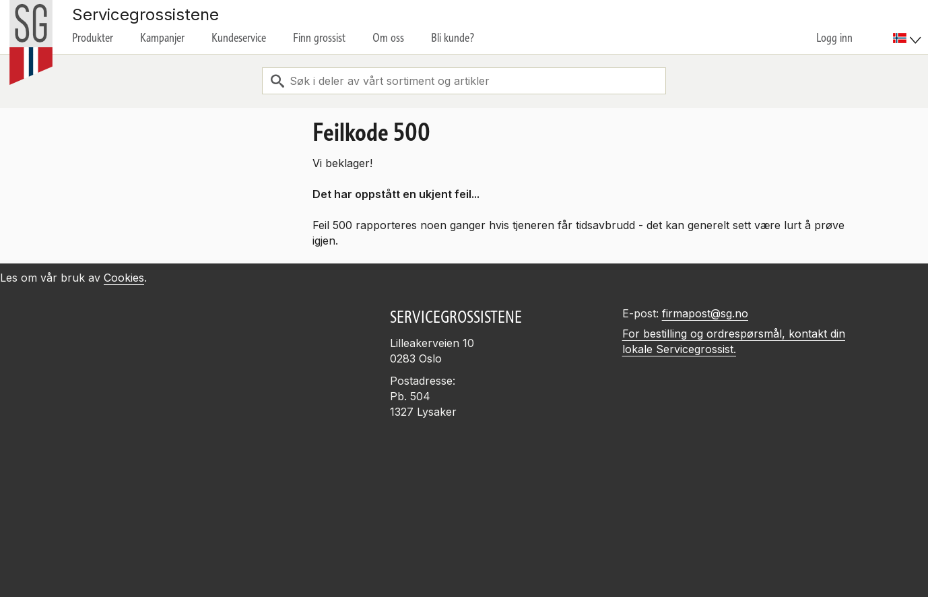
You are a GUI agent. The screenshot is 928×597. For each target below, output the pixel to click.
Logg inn (834, 38)
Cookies (124, 277)
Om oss (388, 38)
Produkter (92, 38)
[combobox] (464, 80)
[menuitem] (909, 27)
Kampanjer (162, 38)
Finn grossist (319, 38)
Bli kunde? (453, 38)
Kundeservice (238, 38)
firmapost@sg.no (705, 313)
